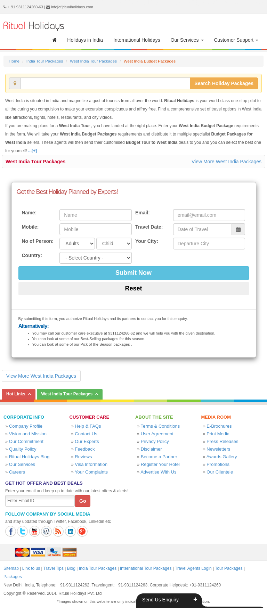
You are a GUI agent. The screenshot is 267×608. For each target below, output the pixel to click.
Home (14, 61)
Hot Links (15, 394)
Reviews (83, 456)
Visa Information (91, 464)
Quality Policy (23, 449)
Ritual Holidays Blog (29, 456)
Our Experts (87, 441)
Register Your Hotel (160, 464)
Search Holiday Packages (223, 83)
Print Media (218, 433)
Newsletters (218, 449)
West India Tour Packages (93, 61)
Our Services (187, 40)
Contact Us (86, 433)
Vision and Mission (28, 433)
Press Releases (222, 441)
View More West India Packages (226, 161)
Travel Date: (149, 227)
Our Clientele (220, 472)
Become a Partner (159, 456)
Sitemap (11, 568)
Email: (142, 212)
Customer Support (236, 40)
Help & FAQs (88, 426)
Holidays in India (85, 40)
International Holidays (136, 40)
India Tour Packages (44, 61)
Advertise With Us (158, 472)
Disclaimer (151, 449)
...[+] (32, 150)
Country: (32, 255)
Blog (71, 568)
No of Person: (38, 241)
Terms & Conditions (160, 426)
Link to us (31, 568)
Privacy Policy (155, 441)
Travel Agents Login (193, 568)
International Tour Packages (146, 568)
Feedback (85, 449)
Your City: (146, 241)
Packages (12, 576)
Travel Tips (53, 568)
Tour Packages (228, 568)
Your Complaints (91, 472)
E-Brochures (219, 426)
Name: (29, 212)
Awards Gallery (222, 456)
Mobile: (30, 227)
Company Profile (25, 426)
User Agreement (157, 433)
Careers (17, 472)
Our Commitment (26, 441)
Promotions (218, 464)
